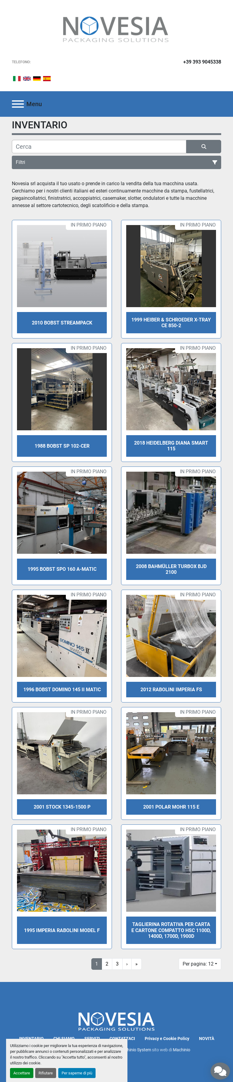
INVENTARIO (31, 1038)
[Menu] (18, 104)
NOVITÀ (206, 1038)
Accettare (21, 1073)
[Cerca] (99, 146)
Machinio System (135, 1049)
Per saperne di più (77, 1073)
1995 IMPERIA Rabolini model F (62, 930)
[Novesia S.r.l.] (116, 1021)
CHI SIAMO (64, 1038)
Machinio (181, 1049)
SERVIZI (92, 1038)
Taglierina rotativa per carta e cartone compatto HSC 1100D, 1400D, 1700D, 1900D (171, 930)
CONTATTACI (122, 1038)
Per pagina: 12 (198, 964)
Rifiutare (46, 1073)
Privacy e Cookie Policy (167, 1038)
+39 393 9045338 (202, 62)
